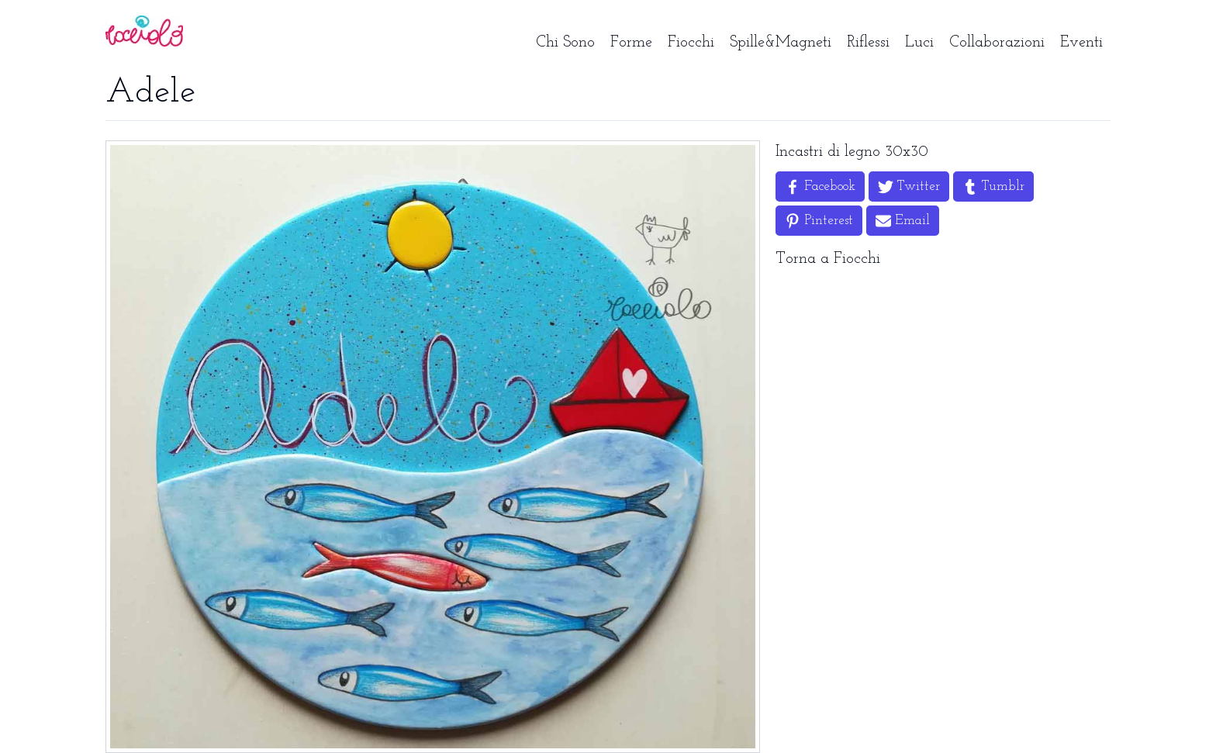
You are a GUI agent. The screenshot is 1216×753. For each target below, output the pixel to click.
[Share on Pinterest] (819, 221)
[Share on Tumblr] (993, 186)
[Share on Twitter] (909, 186)
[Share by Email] (902, 221)
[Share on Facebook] (820, 186)
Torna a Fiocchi (828, 259)
